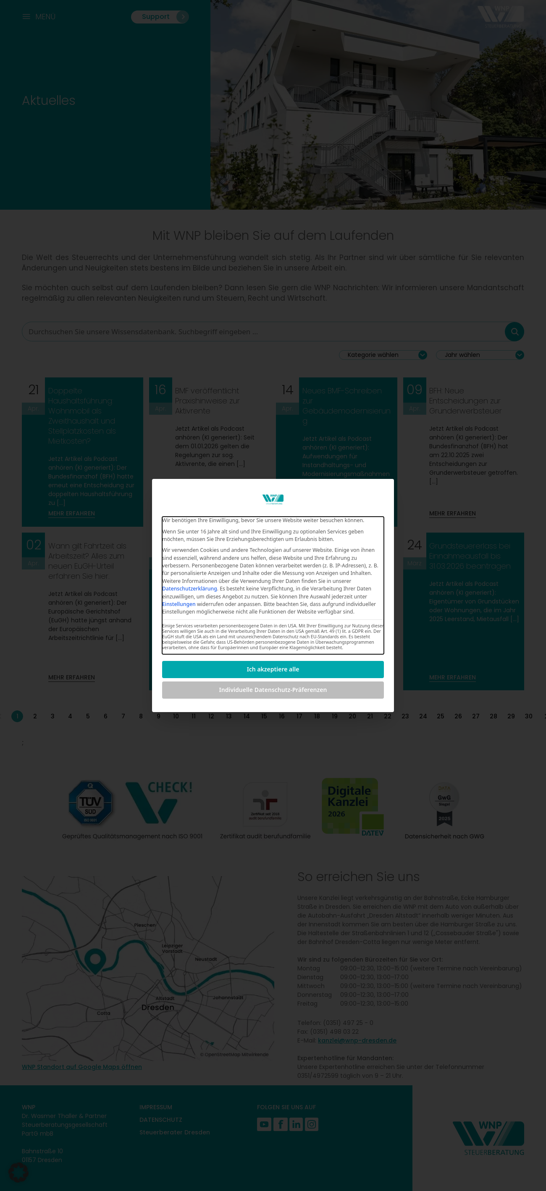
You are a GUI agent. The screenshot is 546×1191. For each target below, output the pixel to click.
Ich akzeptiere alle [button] (273, 669)
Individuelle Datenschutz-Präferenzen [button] (273, 690)
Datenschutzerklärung (189, 588)
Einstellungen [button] (179, 604)
